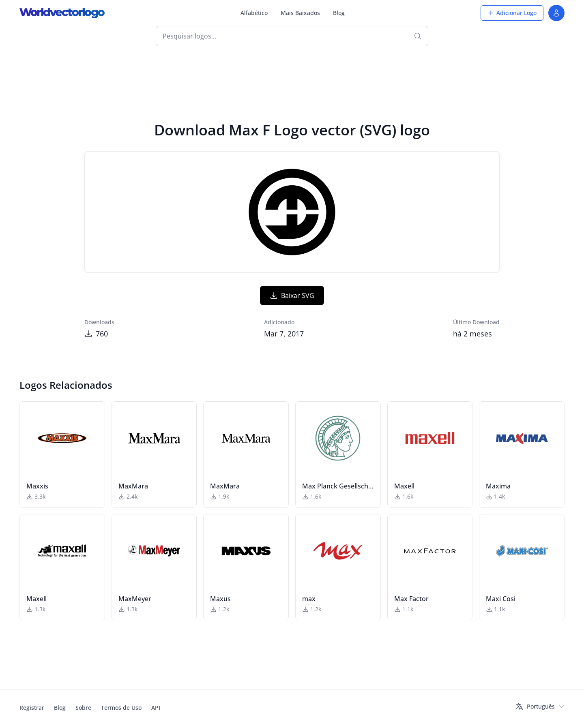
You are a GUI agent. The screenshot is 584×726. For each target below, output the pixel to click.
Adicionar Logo (512, 13)
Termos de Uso (121, 707)
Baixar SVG (292, 295)
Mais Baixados (300, 13)
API (155, 707)
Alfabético (254, 13)
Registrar (31, 707)
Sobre (83, 707)
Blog (339, 13)
